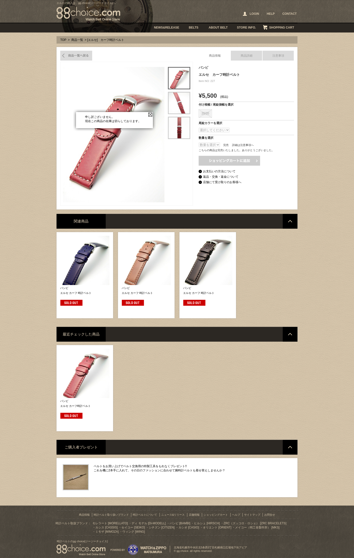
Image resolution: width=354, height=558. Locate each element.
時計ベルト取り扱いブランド (111, 514)
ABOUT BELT (218, 27)
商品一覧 (77, 40)
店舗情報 (194, 514)
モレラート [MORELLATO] (110, 523)
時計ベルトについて (145, 514)
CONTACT (289, 14)
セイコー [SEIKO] (133, 527)
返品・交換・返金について (220, 176)
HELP (271, 14)
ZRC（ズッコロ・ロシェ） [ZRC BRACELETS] (254, 523)
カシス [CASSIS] (106, 527)
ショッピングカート (216, 514)
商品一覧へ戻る (76, 56)
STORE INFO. (246, 27)
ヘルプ (236, 514)
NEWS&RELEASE (166, 27)
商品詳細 (246, 55)
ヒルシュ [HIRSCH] (207, 523)
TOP (63, 40)
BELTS (193, 27)
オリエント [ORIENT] (217, 527)
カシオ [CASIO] (188, 527)
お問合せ (269, 514)
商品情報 (215, 55)
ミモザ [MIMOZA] (107, 531)
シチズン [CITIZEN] (162, 527)
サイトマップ (252, 514)
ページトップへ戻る (290, 221)
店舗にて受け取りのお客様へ (222, 182)
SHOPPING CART (281, 27)
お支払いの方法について (219, 171)
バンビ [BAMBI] (180, 523)
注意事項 (278, 55)
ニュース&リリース (173, 514)
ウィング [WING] (133, 531)
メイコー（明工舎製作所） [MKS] (257, 527)
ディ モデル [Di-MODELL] (149, 523)
